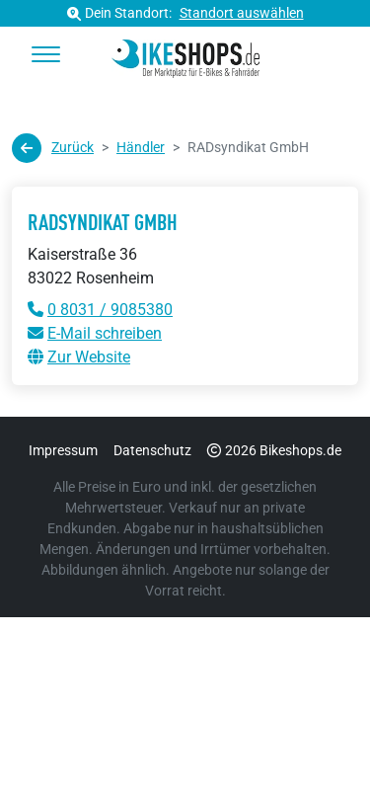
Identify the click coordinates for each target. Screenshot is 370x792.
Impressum (63, 450)
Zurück (53, 148)
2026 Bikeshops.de (274, 450)
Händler (140, 147)
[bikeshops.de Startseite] (185, 55)
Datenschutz (152, 450)
